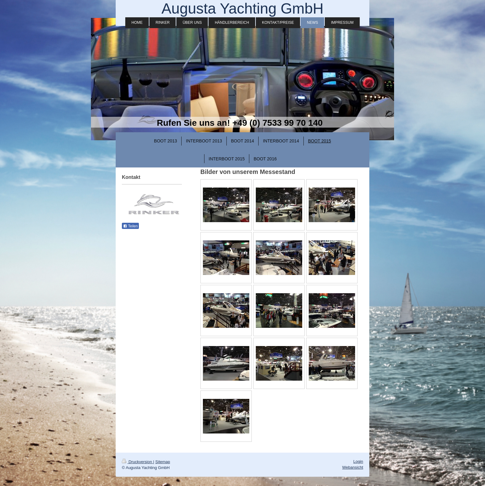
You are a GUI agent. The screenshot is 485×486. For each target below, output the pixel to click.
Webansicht (352, 467)
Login (358, 461)
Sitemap (162, 461)
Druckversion (137, 461)
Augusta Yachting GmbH (242, 8)
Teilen (130, 226)
